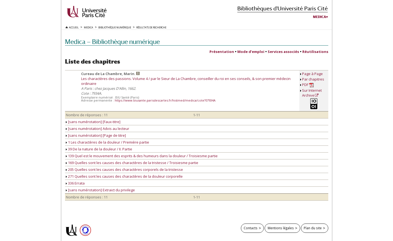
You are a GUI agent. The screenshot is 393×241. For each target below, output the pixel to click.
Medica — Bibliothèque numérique (112, 41)
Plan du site (313, 228)
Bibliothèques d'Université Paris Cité (282, 8)
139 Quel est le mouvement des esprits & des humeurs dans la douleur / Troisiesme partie (142, 155)
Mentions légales (281, 228)
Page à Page (312, 73)
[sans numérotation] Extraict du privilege (100, 190)
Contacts (251, 228)
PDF (308, 84)
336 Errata (75, 183)
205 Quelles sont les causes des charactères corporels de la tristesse (124, 169)
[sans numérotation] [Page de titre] (96, 135)
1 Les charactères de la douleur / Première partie (107, 142)
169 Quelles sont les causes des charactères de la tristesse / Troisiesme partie (132, 162)
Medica (319, 17)
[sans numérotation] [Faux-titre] (93, 121)
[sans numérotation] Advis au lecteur (97, 128)
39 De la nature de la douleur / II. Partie (99, 149)
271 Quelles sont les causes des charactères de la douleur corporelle (124, 176)
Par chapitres (313, 79)
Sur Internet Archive (312, 93)
